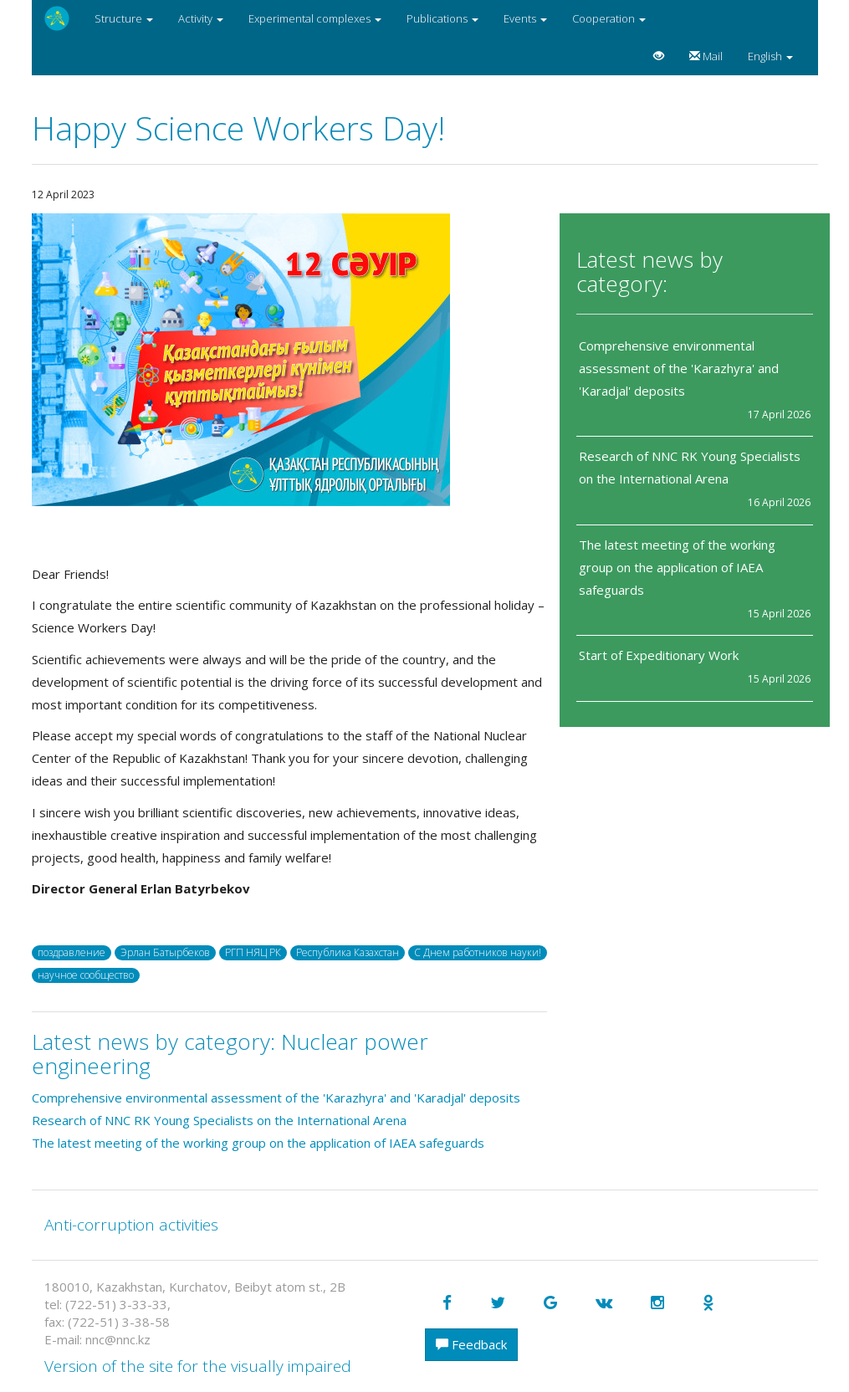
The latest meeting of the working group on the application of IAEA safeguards (677, 567)
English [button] (770, 56)
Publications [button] (442, 18)
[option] (290, 359)
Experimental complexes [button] (314, 18)
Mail (706, 56)
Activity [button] (200, 18)
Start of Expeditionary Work (659, 655)
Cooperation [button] (609, 18)
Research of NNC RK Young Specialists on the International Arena (219, 1120)
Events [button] (525, 18)
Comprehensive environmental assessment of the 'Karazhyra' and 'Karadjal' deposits (679, 368)
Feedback (471, 1344)
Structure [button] (124, 18)
